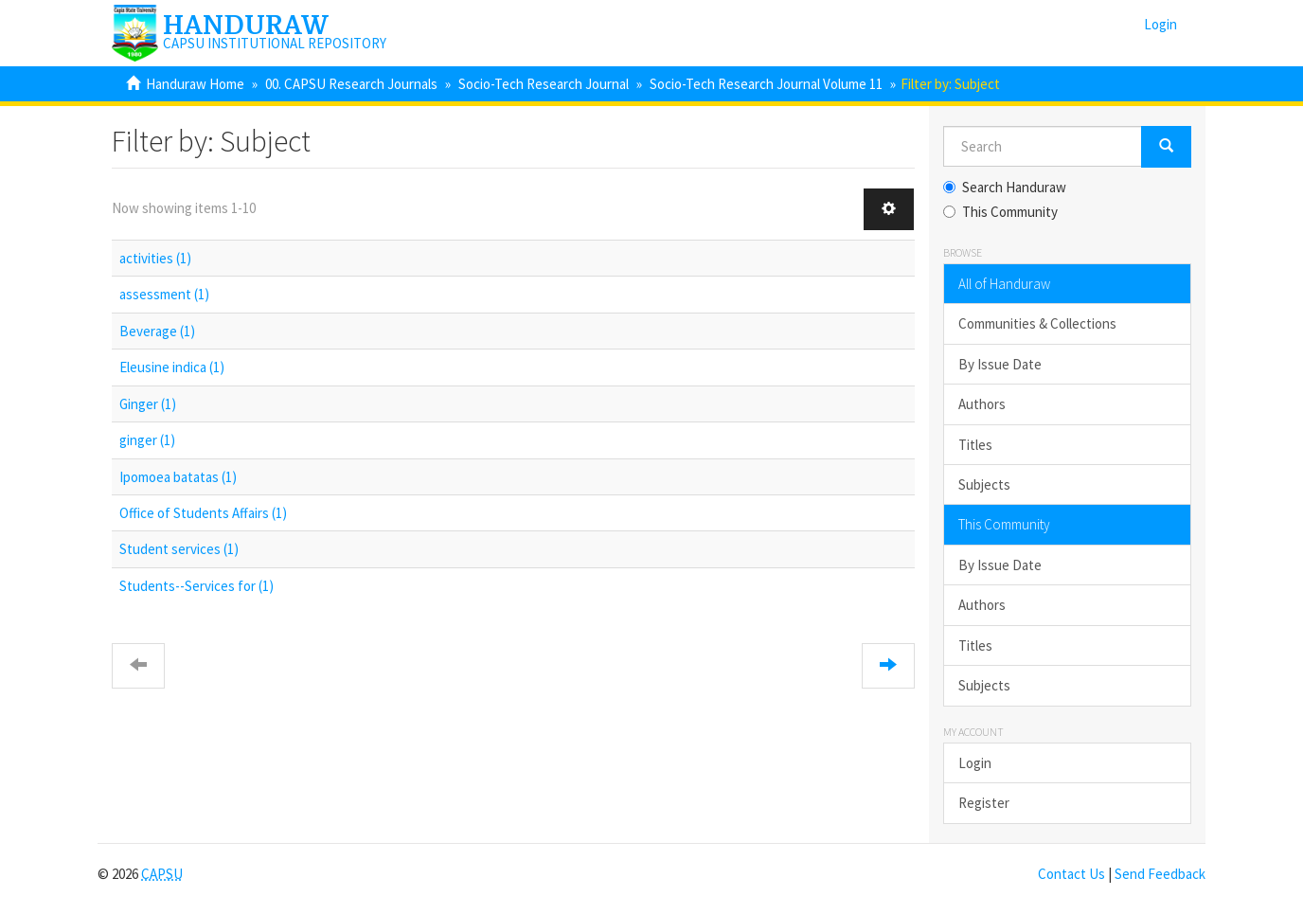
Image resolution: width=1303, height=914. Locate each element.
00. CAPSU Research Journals (351, 84)
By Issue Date (1000, 364)
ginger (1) (147, 440)
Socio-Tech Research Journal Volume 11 (766, 84)
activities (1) (155, 258)
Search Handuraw (1004, 187)
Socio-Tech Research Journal (543, 84)
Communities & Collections (1037, 323)
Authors (982, 404)
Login (974, 763)
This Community (1000, 212)
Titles (975, 445)
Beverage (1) (157, 331)
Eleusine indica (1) (171, 367)
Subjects (984, 484)
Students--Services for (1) (196, 586)
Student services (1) (179, 549)
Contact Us (1071, 874)
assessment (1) (164, 294)
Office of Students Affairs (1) (203, 513)
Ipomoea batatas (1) (178, 477)
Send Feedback (1160, 874)
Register (983, 803)
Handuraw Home (195, 84)
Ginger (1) (147, 404)
